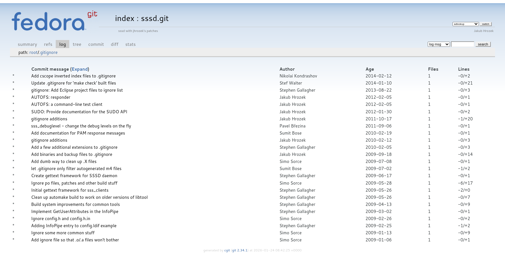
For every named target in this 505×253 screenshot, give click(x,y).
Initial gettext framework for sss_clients (70, 190)
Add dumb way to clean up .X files (64, 161)
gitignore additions (49, 119)
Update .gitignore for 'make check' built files (73, 83)
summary (27, 44)
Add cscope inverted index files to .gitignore (73, 76)
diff (114, 44)
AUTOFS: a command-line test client (66, 104)
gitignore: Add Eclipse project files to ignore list (77, 90)
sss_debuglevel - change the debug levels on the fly (81, 126)
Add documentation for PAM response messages (78, 133)
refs (48, 44)
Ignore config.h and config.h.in (61, 218)
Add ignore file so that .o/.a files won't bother (75, 240)
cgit (227, 250)
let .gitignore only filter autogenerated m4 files (76, 168)
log (62, 44)
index (124, 18)
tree (77, 44)
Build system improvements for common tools (75, 204)
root (33, 52)
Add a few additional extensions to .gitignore (74, 147)
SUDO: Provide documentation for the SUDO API (79, 112)
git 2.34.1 (240, 250)
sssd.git (155, 18)
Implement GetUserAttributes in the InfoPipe (75, 211)
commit (96, 44)
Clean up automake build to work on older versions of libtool (89, 197)
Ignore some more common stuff (63, 233)
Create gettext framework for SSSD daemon (74, 175)
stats (130, 44)
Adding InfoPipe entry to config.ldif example (74, 225)
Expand (79, 69)
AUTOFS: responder (51, 97)
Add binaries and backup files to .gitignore (71, 154)
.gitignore (48, 52)
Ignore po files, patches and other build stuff (74, 183)
